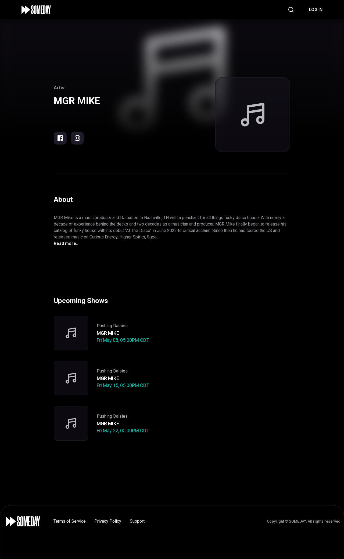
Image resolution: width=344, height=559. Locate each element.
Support (137, 521)
